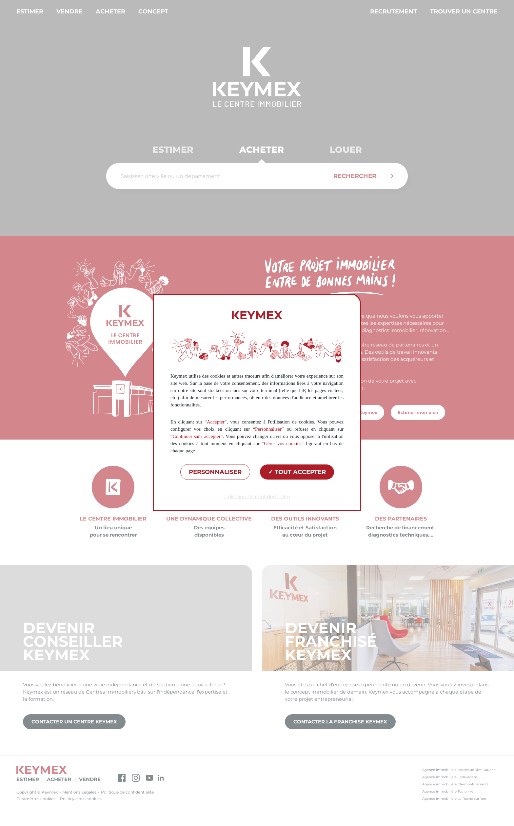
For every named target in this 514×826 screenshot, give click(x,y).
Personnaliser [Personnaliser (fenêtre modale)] (215, 472)
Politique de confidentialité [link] (257, 496)
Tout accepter (297, 472)
